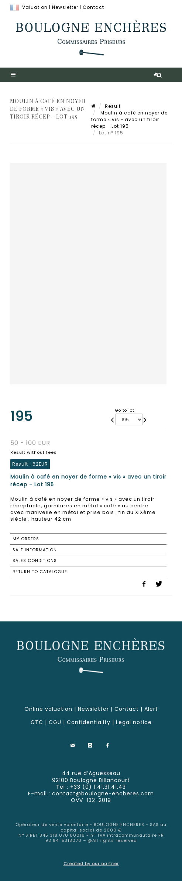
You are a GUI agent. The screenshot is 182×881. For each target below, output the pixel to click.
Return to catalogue (40, 572)
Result (113, 106)
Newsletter (65, 7)
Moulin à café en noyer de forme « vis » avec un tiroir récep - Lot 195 (129, 119)
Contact (93, 7)
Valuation (35, 7)
